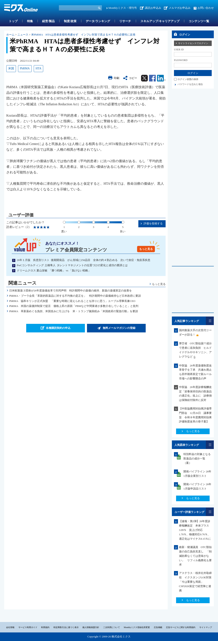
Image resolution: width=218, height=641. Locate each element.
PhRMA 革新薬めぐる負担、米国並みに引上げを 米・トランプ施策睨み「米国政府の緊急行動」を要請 (73, 311)
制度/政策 (70, 21)
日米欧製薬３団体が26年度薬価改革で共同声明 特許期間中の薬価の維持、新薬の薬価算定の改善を (70, 290)
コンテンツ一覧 (199, 21)
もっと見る (146, 249)
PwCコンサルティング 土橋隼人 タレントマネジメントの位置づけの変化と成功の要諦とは (72, 265)
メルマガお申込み (180, 7)
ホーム (10, 34)
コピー (133, 78)
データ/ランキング (98, 21)
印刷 (116, 78)
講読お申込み (153, 7)
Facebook (152, 78)
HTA (39, 68)
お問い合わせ (205, 7)
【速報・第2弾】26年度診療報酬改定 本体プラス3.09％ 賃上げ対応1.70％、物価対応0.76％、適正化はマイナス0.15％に (195, 530)
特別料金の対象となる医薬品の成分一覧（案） (197, 458)
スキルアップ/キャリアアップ (159, 21)
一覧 (210, 321)
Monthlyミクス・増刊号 (122, 7)
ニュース (22, 34)
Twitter (144, 78)
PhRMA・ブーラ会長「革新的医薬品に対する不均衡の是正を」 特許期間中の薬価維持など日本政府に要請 (75, 295)
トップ (13, 21)
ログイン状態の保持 (188, 79)
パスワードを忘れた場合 (190, 84)
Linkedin (161, 78)
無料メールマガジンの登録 (119, 327)
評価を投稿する (153, 223)
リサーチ (125, 21)
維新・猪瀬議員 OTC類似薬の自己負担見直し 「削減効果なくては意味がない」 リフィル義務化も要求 (195, 556)
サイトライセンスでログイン (193, 43)
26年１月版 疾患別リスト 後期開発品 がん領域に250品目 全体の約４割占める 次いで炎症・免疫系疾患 (83, 260)
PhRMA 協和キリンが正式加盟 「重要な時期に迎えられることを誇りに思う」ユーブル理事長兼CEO (72, 301)
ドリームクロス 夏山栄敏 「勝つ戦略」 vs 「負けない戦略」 (54, 270)
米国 (11, 68)
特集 (30, 21)
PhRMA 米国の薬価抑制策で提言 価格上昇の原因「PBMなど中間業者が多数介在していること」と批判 (75, 306)
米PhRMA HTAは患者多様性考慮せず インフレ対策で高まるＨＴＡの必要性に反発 (83, 34)
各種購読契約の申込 (58, 327)
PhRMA (25, 68)
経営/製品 (48, 21)
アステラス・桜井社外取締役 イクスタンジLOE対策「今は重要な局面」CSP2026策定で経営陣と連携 (195, 581)
